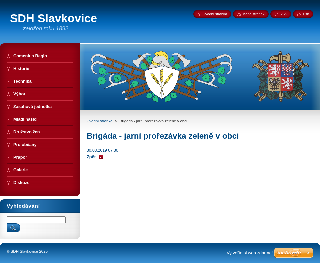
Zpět (91, 156)
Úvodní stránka (99, 121)
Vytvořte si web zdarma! (250, 252)
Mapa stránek (253, 14)
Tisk (305, 14)
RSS (283, 14)
